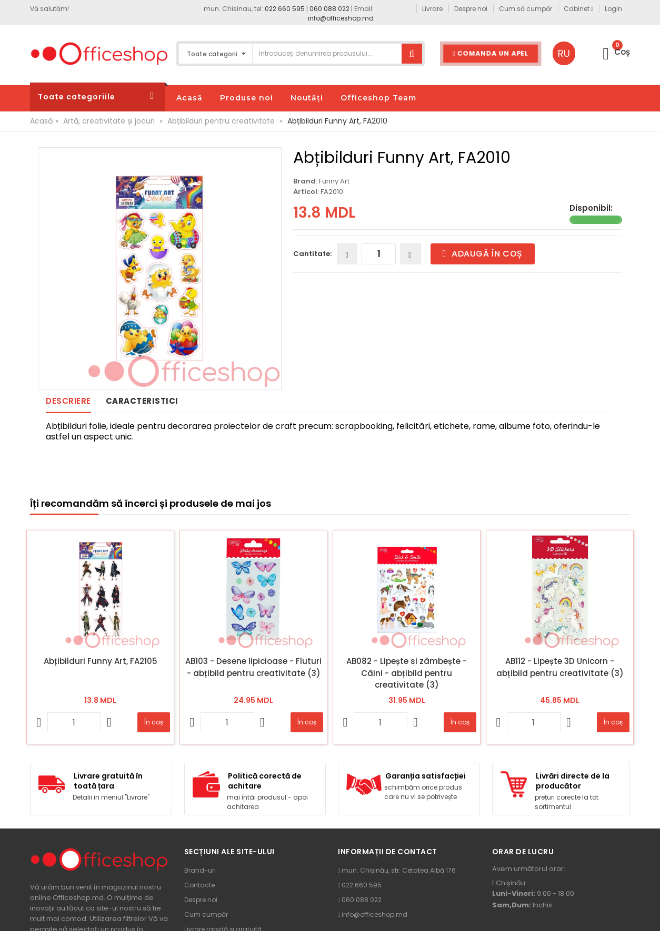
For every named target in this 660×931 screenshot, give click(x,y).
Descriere (68, 400)
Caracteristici (142, 400)
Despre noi (200, 899)
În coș (153, 722)
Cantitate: (312, 254)
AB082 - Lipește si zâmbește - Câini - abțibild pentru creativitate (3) (406, 673)
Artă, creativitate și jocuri (109, 121)
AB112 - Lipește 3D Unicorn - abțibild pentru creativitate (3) (560, 667)
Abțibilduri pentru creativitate (221, 121)
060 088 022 (329, 8)
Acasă (41, 121)
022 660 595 (285, 8)
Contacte (199, 885)
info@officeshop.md (341, 18)
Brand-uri (200, 870)
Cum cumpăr (206, 914)
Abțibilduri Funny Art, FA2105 (100, 661)
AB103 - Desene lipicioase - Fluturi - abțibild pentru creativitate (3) (253, 667)
